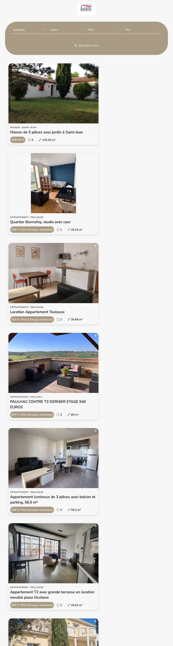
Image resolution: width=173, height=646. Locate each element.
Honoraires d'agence (135, 630)
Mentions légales (108, 630)
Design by (108, 635)
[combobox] (29, 30)
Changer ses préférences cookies (79, 635)
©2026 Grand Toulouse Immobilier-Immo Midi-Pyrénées (60, 630)
